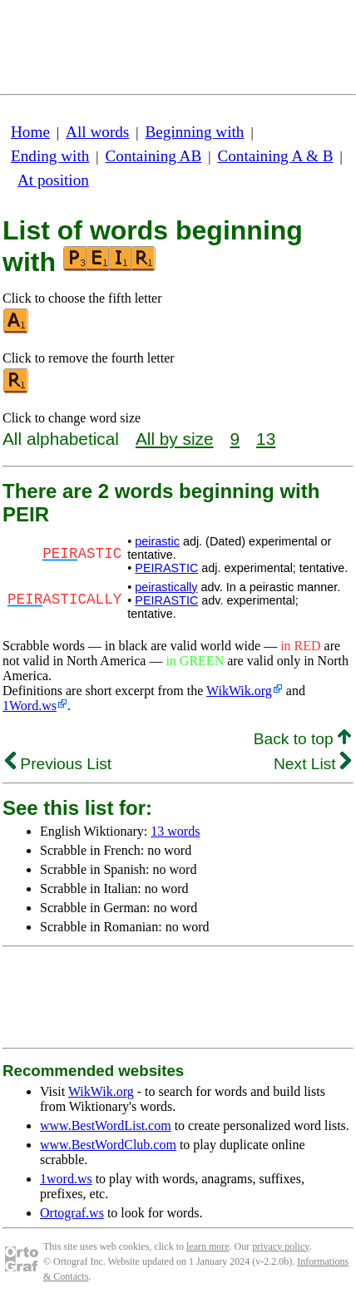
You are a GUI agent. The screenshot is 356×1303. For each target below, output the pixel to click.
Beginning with (195, 132)
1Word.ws (29, 705)
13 (265, 438)
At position (53, 180)
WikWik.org (239, 691)
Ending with (50, 156)
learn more (208, 1246)
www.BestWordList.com (105, 1125)
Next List (312, 763)
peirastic (157, 541)
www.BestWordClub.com (108, 1145)
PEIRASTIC (166, 568)
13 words (175, 831)
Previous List (58, 763)
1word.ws (66, 1179)
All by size (175, 438)
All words (97, 132)
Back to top (302, 739)
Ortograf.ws (72, 1213)
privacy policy (280, 1246)
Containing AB (154, 156)
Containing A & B (275, 156)
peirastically (166, 587)
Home (30, 132)
